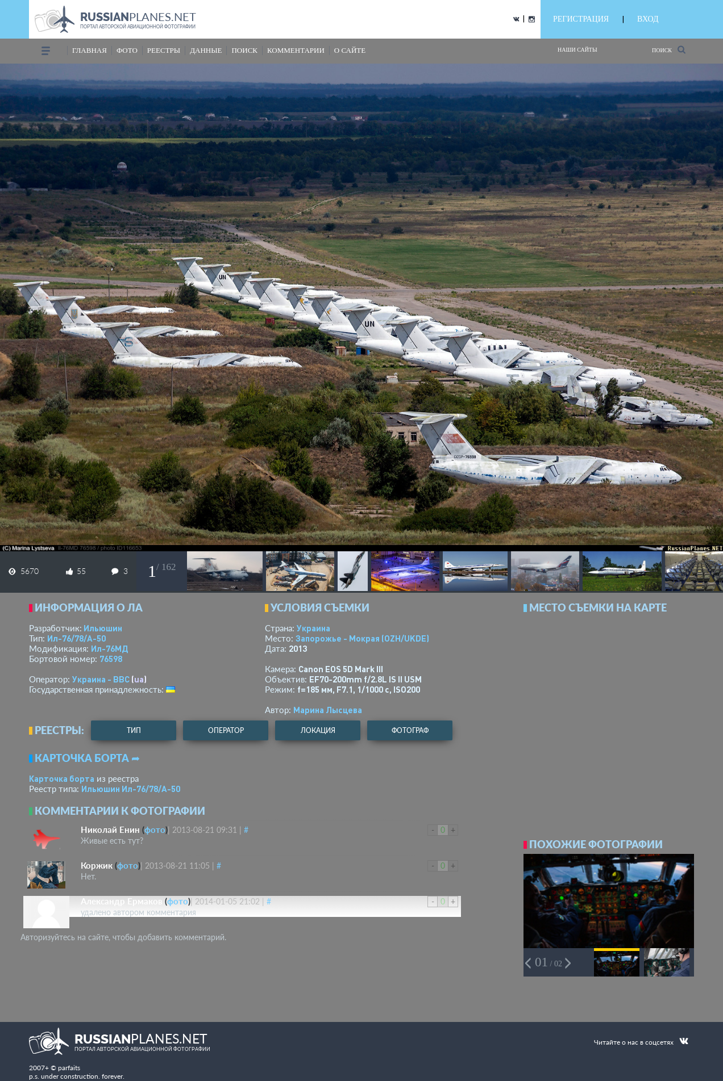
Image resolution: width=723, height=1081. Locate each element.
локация (318, 730)
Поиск (668, 49)
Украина (313, 628)
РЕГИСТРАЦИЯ (581, 19)
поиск (244, 50)
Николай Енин (110, 829)
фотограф (410, 730)
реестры (163, 50)
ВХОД (647, 19)
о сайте (349, 50)
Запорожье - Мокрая (362, 638)
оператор (226, 730)
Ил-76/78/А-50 (76, 638)
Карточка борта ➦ (87, 758)
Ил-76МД (109, 648)
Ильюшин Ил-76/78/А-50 (130, 788)
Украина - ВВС (101, 679)
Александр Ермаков (122, 901)
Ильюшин (103, 628)
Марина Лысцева (327, 710)
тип (134, 730)
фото (127, 50)
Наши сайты (577, 50)
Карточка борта (61, 778)
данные (206, 50)
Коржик (97, 865)
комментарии (296, 50)
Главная (89, 50)
